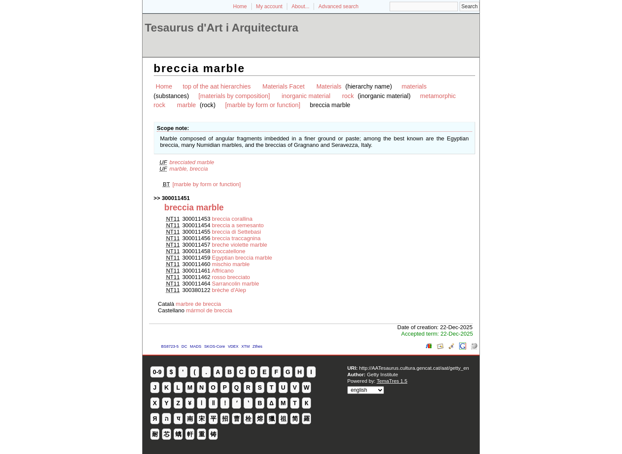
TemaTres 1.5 (392, 381)
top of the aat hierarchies (217, 86)
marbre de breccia (198, 304)
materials (414, 86)
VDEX (233, 346)
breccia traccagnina (236, 238)
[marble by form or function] (262, 105)
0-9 (157, 371)
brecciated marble (191, 162)
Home (240, 6)
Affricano (223, 270)
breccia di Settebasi (236, 232)
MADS (195, 346)
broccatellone (228, 251)
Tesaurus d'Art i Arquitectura (221, 27)
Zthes (258, 346)
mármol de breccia (209, 310)
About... (300, 6)
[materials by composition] (234, 95)
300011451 (176, 198)
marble (186, 105)
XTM (245, 346)
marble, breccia (188, 168)
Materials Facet (284, 86)
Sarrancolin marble (235, 283)
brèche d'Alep (229, 290)
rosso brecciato (231, 277)
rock (348, 95)
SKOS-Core (214, 346)
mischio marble (231, 264)
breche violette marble (239, 244)
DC (184, 346)
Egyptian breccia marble (242, 257)
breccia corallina (232, 219)
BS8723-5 (169, 346)
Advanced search (338, 6)
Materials (328, 86)
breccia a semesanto (238, 225)
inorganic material (306, 95)
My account (269, 6)
